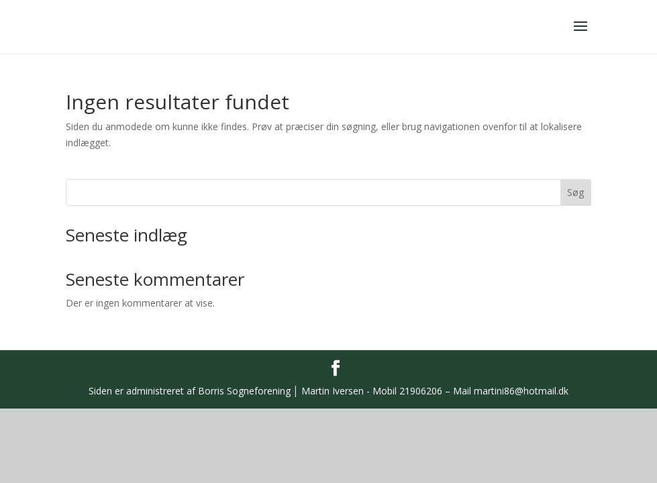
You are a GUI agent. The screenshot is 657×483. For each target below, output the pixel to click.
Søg (575, 192)
